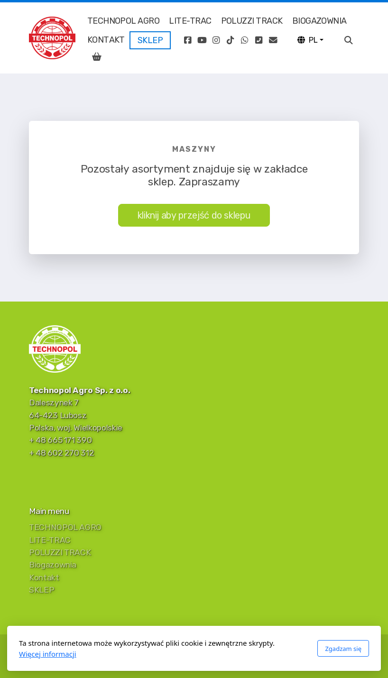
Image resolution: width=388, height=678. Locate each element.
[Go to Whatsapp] (244, 40)
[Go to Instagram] (216, 40)
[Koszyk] (97, 57)
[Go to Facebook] (187, 40)
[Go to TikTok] (230, 40)
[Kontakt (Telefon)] (258, 40)
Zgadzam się (343, 648)
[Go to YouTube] (201, 40)
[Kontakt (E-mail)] (273, 40)
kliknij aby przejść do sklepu (194, 215)
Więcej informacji (47, 654)
